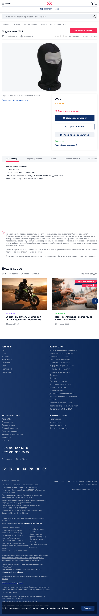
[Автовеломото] (49, 3)
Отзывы (53, 159)
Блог (4, 366)
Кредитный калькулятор (74, 135)
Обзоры (25, 274)
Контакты (6, 356)
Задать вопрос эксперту (83, 30)
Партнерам (7, 369)
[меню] (6, 3)
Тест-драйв (7, 359)
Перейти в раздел (88, 274)
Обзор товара (12, 159)
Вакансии (6, 363)
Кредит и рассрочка (58, 381)
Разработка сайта (79, 490)
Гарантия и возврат (58, 387)
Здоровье (6, 437)
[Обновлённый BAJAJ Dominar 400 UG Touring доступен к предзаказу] (24, 304)
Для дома (6, 440)
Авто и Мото (7, 419)
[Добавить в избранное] (9, 36)
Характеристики (20, 100)
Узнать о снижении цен (67, 111)
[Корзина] (95, 3)
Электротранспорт (10, 431)
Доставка (92, 159)
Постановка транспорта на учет (64, 406)
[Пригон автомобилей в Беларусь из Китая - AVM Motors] (74, 304)
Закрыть (88, 608)
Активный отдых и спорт (12, 434)
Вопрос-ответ (71, 159)
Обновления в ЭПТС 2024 (61, 409)
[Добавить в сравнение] (26, 36)
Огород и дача (8, 425)
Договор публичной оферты (62, 393)
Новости (13, 274)
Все (4, 274)
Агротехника (7, 422)
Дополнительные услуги (60, 384)
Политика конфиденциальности (63, 350)
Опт (3, 350)
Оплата (53, 378)
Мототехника (55, 419)
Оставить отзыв (56, 390)
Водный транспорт (10, 428)
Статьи (35, 274)
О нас (4, 353)
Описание (6, 100)
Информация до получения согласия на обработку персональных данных (62, 369)
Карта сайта (7, 372)
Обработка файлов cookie (61, 403)
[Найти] (94, 16)
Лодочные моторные (59, 428)
